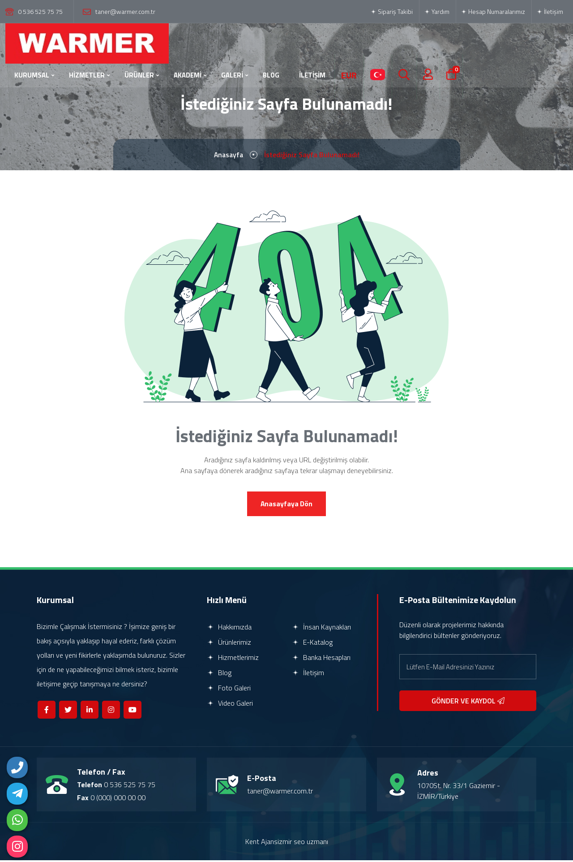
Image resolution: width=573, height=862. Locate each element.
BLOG (271, 75)
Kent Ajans (261, 843)
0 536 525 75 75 (40, 11)
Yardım (436, 11)
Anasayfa (228, 155)
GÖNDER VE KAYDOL (468, 702)
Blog (219, 674)
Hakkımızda (229, 628)
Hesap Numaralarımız (493, 11)
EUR (349, 75)
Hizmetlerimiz (233, 659)
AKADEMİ (187, 75)
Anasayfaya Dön (286, 505)
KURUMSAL (31, 75)
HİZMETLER (87, 75)
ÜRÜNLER (139, 75)
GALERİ (232, 75)
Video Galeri (230, 704)
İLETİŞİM (312, 75)
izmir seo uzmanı (303, 843)
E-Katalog (312, 643)
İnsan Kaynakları (321, 628)
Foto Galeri (229, 689)
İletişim (549, 11)
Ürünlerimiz (229, 643)
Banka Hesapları (321, 659)
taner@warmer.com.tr (125, 11)
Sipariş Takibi (391, 11)
